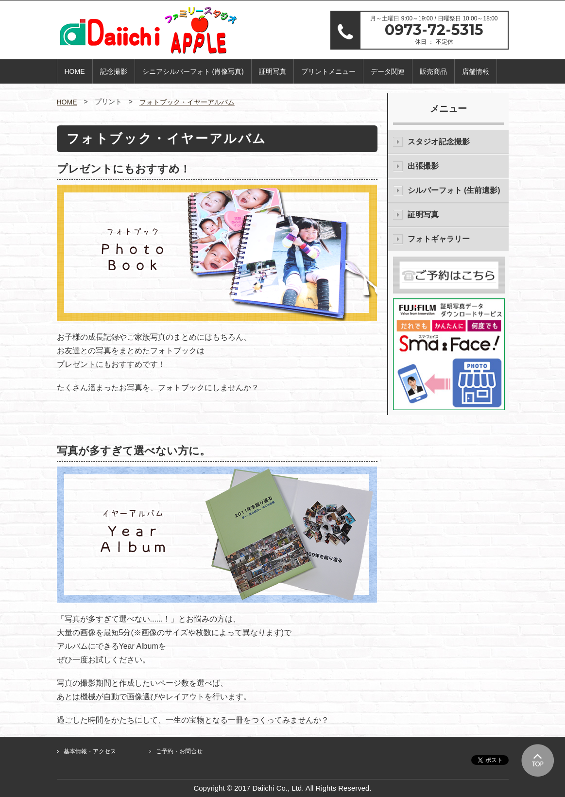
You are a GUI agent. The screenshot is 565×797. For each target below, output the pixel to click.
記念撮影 (113, 71)
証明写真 (272, 71)
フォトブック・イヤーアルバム (187, 102)
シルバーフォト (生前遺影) (454, 190)
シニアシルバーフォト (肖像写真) (193, 71)
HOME (75, 71)
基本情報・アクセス (90, 751)
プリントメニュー (328, 71)
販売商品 (433, 71)
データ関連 (388, 71)
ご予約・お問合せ (179, 751)
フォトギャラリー (439, 239)
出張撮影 (423, 166)
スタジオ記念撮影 (439, 142)
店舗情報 (475, 71)
